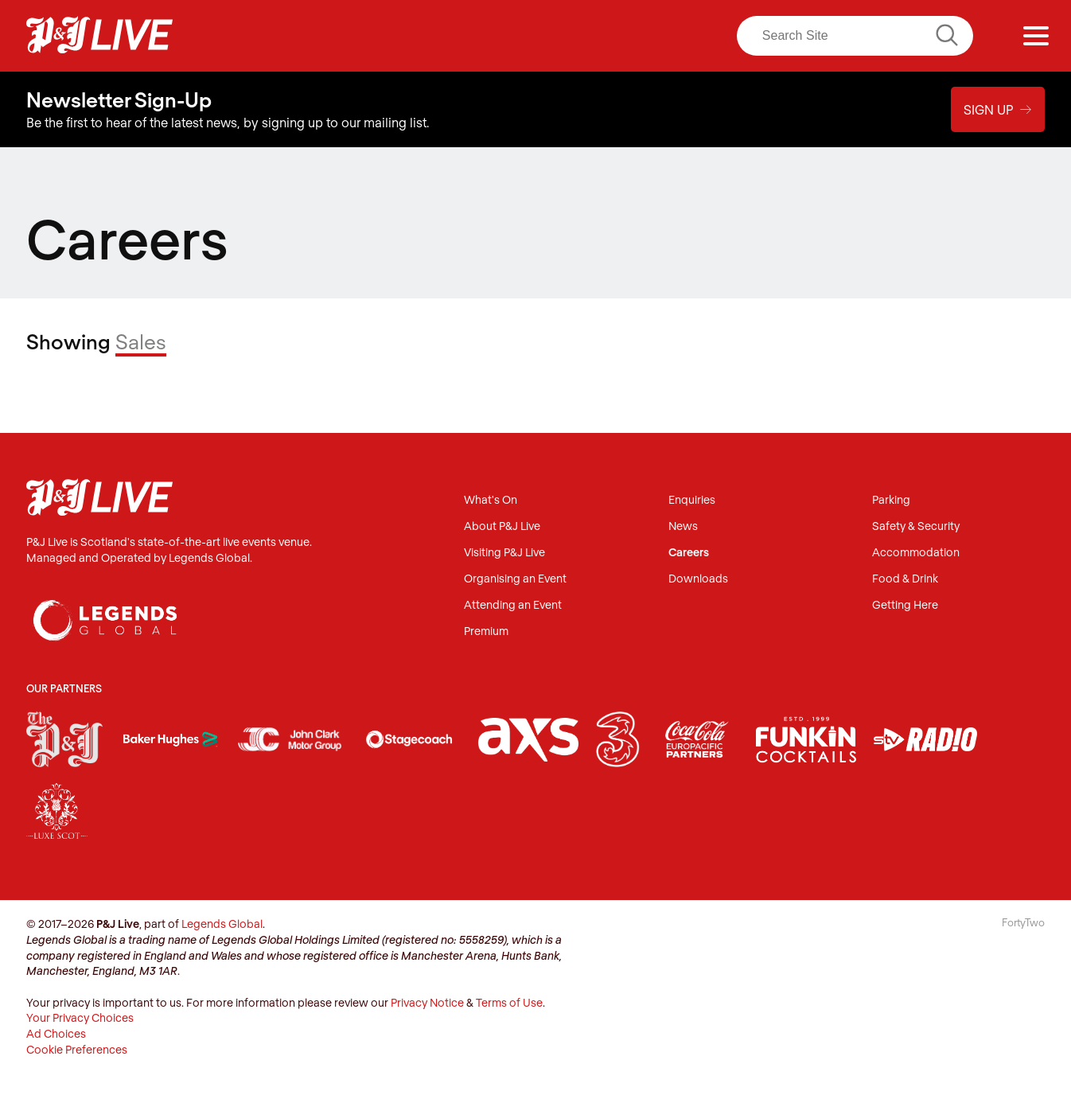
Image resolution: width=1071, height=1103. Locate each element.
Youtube (645, 36)
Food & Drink (905, 579)
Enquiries (691, 500)
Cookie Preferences (76, 1049)
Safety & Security (916, 526)
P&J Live (99, 36)
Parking (891, 500)
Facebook (512, 36)
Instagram (546, 36)
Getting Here (905, 605)
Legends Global (222, 923)
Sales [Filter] (140, 341)
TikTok (678, 36)
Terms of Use (509, 1002)
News (683, 526)
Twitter (578, 36)
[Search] (855, 36)
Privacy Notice (427, 1002)
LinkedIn (612, 36)
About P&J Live (502, 526)
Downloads (698, 579)
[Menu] (1036, 35)
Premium (486, 631)
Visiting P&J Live (504, 553)
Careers (688, 553)
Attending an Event (513, 605)
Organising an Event (515, 579)
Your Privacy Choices (80, 1017)
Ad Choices (56, 1033)
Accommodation (916, 553)
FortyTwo (1023, 922)
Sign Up (998, 109)
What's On (490, 500)
